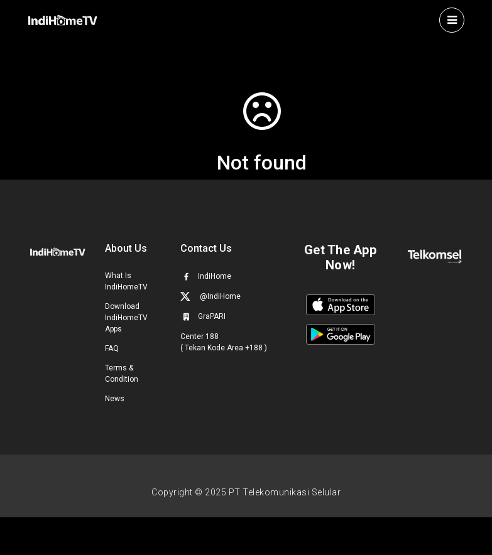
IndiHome (205, 276)
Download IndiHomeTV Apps (126, 317)
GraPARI (203, 316)
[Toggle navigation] (451, 20)
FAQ (112, 348)
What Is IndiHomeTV (126, 281)
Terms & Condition (121, 374)
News (114, 398)
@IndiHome (210, 296)
